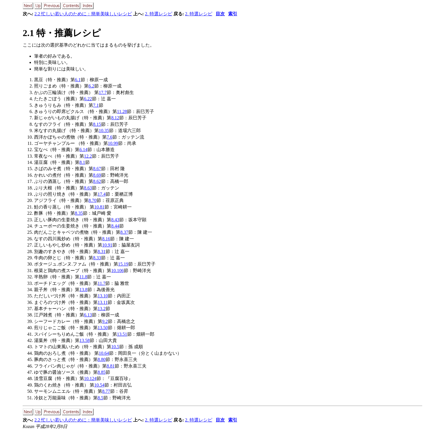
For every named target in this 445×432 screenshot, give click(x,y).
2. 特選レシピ (158, 13)
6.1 (78, 79)
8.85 (102, 372)
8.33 (97, 257)
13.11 (103, 302)
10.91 (107, 245)
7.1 (96, 105)
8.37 (124, 232)
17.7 (103, 92)
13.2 (102, 308)
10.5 (115, 346)
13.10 (103, 295)
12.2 (88, 156)
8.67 (97, 168)
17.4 (102, 194)
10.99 (113, 143)
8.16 (106, 238)
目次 (220, 13)
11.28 (122, 111)
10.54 (99, 385)
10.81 (99, 206)
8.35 (79, 213)
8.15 (97, 124)
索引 (232, 13)
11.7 (101, 283)
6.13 (88, 314)
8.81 (111, 366)
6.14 (83, 149)
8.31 (102, 251)
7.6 (109, 137)
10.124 (90, 378)
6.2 (91, 86)
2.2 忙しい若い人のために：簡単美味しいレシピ (83, 13)
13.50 (103, 327)
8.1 (82, 162)
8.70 (92, 200)
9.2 (105, 321)
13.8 (83, 289)
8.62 (97, 181)
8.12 (115, 117)
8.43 (115, 219)
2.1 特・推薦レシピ (62, 33)
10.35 (104, 130)
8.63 (88, 187)
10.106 (117, 270)
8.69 (97, 175)
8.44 (115, 226)
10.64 (104, 353)
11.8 (83, 276)
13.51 (122, 334)
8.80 (102, 359)
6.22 (88, 98)
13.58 (84, 340)
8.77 (106, 391)
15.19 (123, 264)
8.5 (100, 397)
